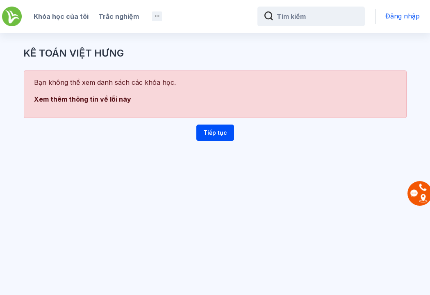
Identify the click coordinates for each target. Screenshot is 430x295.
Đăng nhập (402, 16)
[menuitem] (157, 16)
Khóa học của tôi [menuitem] (61, 16)
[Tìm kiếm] (317, 16)
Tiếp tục (215, 132)
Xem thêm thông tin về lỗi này (82, 99)
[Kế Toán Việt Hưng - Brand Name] (12, 16)
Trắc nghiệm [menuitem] (118, 16)
